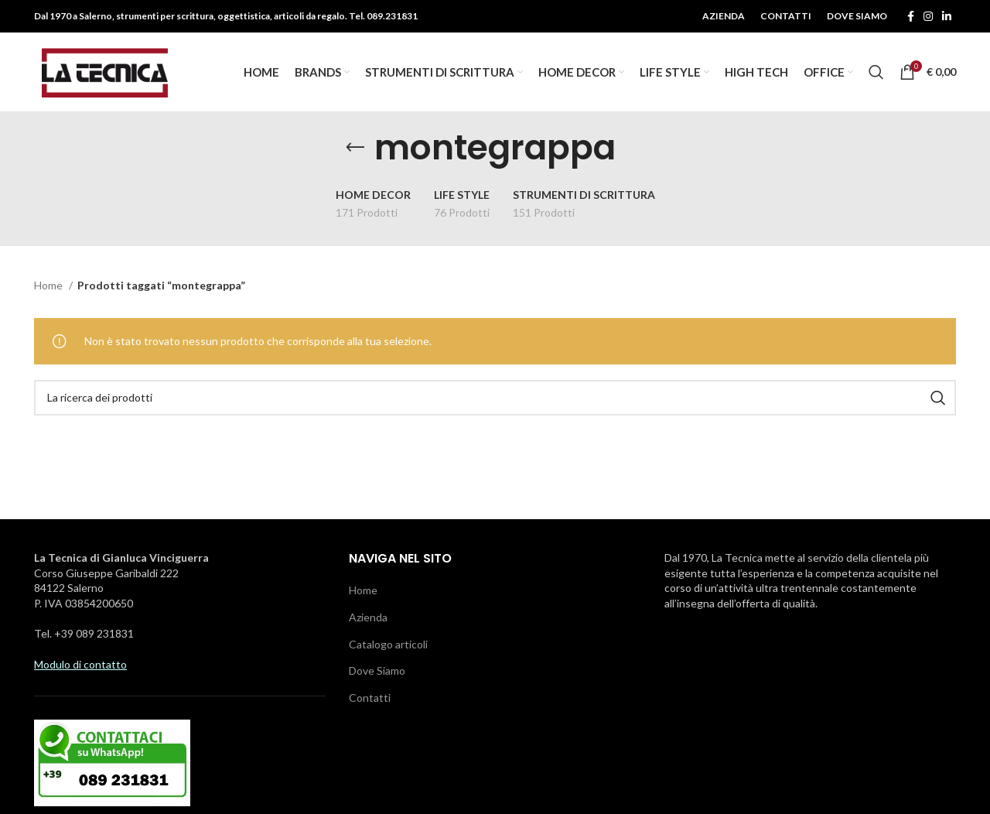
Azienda (368, 618)
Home (49, 286)
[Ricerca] (876, 72)
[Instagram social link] (928, 16)
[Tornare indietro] (355, 149)
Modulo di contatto (80, 665)
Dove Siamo (377, 672)
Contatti (370, 699)
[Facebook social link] (911, 16)
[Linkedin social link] (946, 16)
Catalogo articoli (388, 645)
